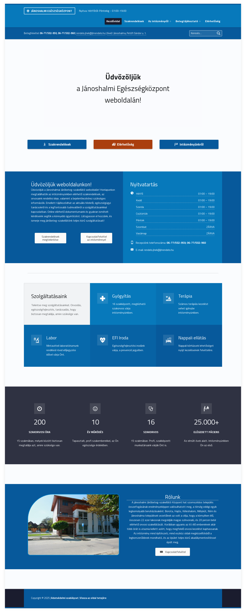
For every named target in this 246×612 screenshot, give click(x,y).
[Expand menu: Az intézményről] (170, 21)
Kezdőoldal (113, 21)
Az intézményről (158, 21)
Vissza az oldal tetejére (93, 598)
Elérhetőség (212, 21)
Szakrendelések (134, 21)
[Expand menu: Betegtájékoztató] (200, 21)
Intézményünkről (189, 144)
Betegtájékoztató (187, 21)
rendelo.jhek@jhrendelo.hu (90, 33)
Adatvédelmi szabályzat (64, 598)
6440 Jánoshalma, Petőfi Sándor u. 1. (126, 33)
